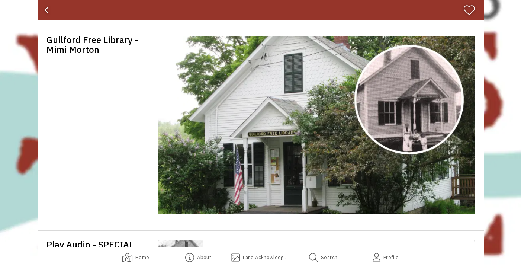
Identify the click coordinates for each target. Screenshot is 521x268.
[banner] (261, 10)
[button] (316, 125)
